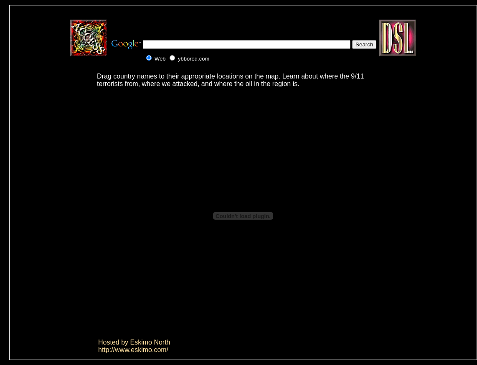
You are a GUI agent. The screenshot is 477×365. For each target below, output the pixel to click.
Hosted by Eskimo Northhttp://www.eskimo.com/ (134, 346)
